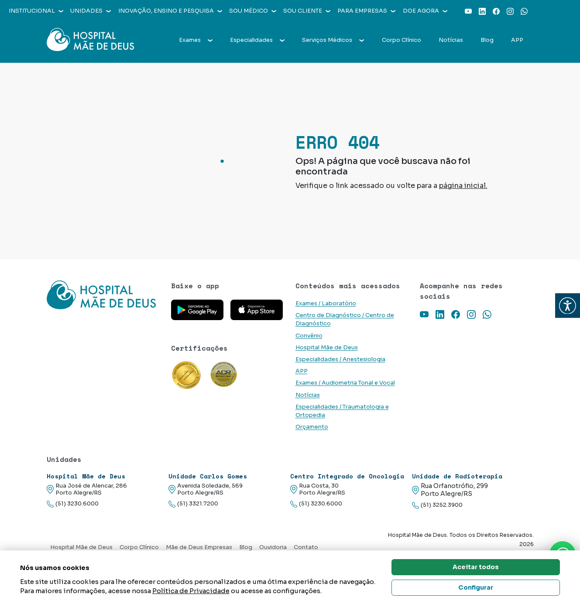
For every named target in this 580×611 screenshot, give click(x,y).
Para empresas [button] (366, 10)
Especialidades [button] (257, 40)
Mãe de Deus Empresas (199, 547)
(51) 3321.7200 (193, 504)
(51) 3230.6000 (73, 504)
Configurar (475, 587)
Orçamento (311, 426)
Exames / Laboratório (325, 303)
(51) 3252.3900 (437, 505)
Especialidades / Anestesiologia (340, 359)
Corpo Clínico (401, 40)
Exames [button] (196, 40)
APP (517, 40)
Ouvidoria (273, 547)
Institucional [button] (36, 10)
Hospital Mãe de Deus (326, 347)
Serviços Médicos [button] (333, 40)
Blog (487, 40)
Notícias (451, 40)
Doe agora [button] (425, 10)
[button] (567, 305)
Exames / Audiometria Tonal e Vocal (345, 382)
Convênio (309, 335)
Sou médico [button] (252, 10)
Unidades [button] (90, 10)
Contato (306, 547)
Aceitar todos (476, 567)
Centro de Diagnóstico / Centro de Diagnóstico (344, 319)
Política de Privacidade (191, 591)
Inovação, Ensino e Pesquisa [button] (170, 10)
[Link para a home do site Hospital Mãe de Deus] (104, 294)
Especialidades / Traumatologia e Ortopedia (342, 411)
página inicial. (463, 185)
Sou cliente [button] (306, 10)
